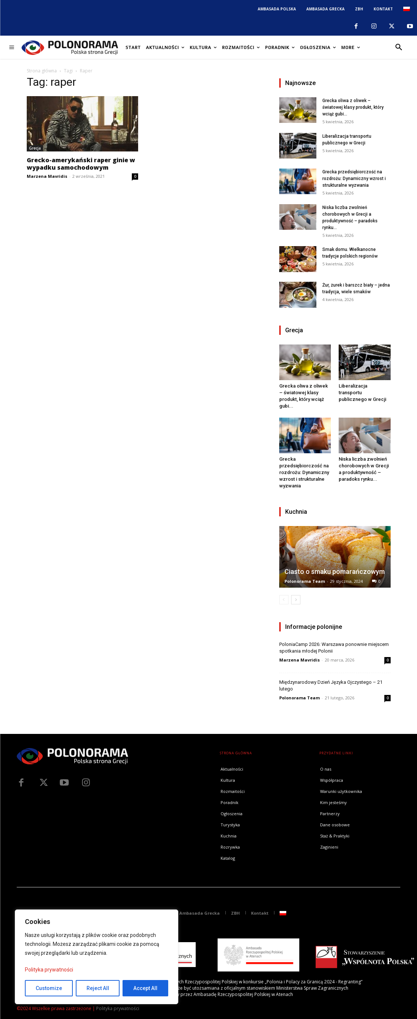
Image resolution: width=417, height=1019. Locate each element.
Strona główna (42, 71)
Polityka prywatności (49, 970)
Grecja (35, 148)
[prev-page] (284, 599)
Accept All (145, 988)
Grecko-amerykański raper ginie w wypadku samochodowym (81, 164)
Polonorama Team (304, 581)
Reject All (98, 988)
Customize (49, 988)
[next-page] (295, 599)
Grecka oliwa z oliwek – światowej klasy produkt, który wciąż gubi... (353, 107)
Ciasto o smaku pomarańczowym (334, 571)
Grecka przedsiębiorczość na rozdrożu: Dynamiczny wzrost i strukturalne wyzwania (354, 178)
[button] (399, 47)
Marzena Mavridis (47, 176)
